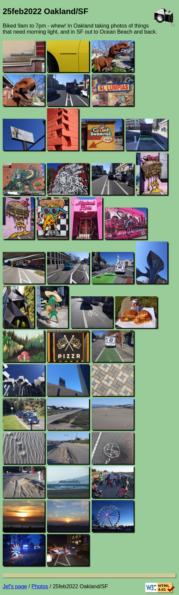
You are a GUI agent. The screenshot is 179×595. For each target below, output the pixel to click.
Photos (40, 586)
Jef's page (15, 586)
